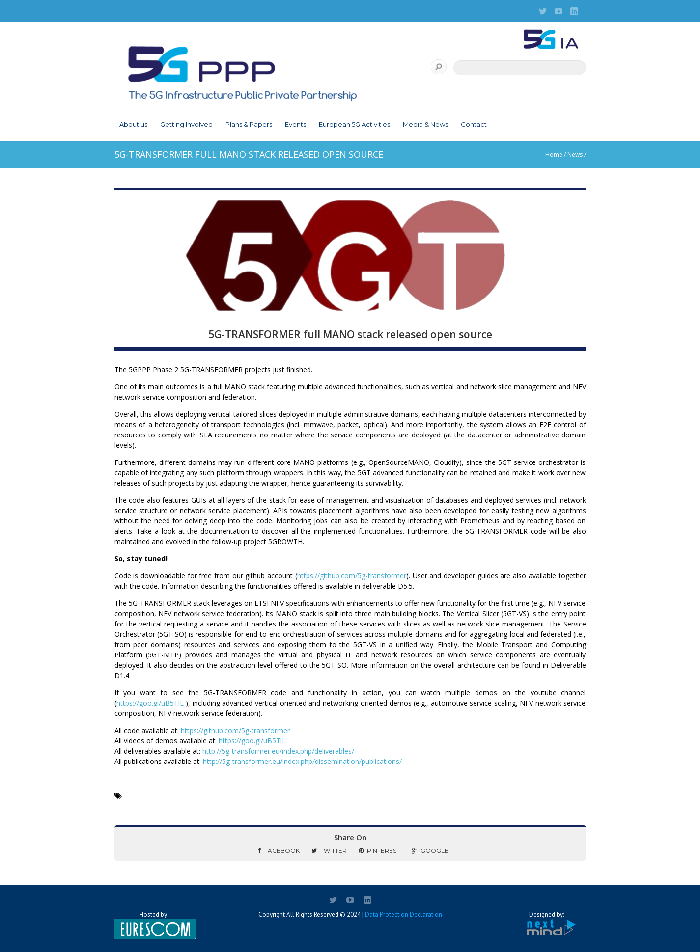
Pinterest (379, 850)
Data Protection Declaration (403, 914)
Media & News (425, 124)
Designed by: (546, 923)
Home (553, 154)
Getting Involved (186, 124)
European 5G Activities (354, 124)
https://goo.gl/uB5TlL (150, 702)
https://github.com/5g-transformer (351, 575)
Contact (474, 124)
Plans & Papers (248, 124)
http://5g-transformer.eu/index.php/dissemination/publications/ (302, 761)
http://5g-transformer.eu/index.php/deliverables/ (278, 751)
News (575, 154)
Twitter (329, 850)
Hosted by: (153, 925)
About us (133, 124)
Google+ (432, 850)
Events (295, 124)
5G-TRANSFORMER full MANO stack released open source (350, 334)
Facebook (279, 850)
